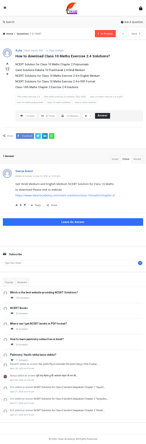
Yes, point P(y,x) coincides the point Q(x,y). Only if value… (68, 364)
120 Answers (19, 297)
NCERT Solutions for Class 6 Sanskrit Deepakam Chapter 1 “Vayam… (70, 387)
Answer (103, 115)
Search (8, 22)
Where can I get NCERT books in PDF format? (38, 323)
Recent (137, 159)
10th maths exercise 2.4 (28, 96)
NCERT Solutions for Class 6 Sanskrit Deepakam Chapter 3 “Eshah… (69, 410)
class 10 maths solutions (59, 102)
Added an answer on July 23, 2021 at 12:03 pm (37, 176)
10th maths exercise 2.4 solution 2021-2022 (65, 96)
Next (136, 33)
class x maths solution (85, 102)
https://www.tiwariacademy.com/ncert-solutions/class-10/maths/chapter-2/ (65, 195)
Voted (115, 159)
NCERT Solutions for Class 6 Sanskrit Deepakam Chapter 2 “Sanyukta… (71, 398)
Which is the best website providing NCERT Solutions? (44, 292)
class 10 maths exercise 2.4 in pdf (106, 96)
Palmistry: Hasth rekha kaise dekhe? (33, 354)
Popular (9, 282)
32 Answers (19, 313)
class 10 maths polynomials (30, 102)
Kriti (12, 387)
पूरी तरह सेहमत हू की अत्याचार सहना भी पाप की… (57, 375)
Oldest (125, 159)
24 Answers (19, 344)
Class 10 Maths (56, 50)
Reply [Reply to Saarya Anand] (36, 205)
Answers (22, 282)
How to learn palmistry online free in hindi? (37, 339)
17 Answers (19, 360)
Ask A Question (132, 22)
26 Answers (19, 329)
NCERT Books (19, 308)
